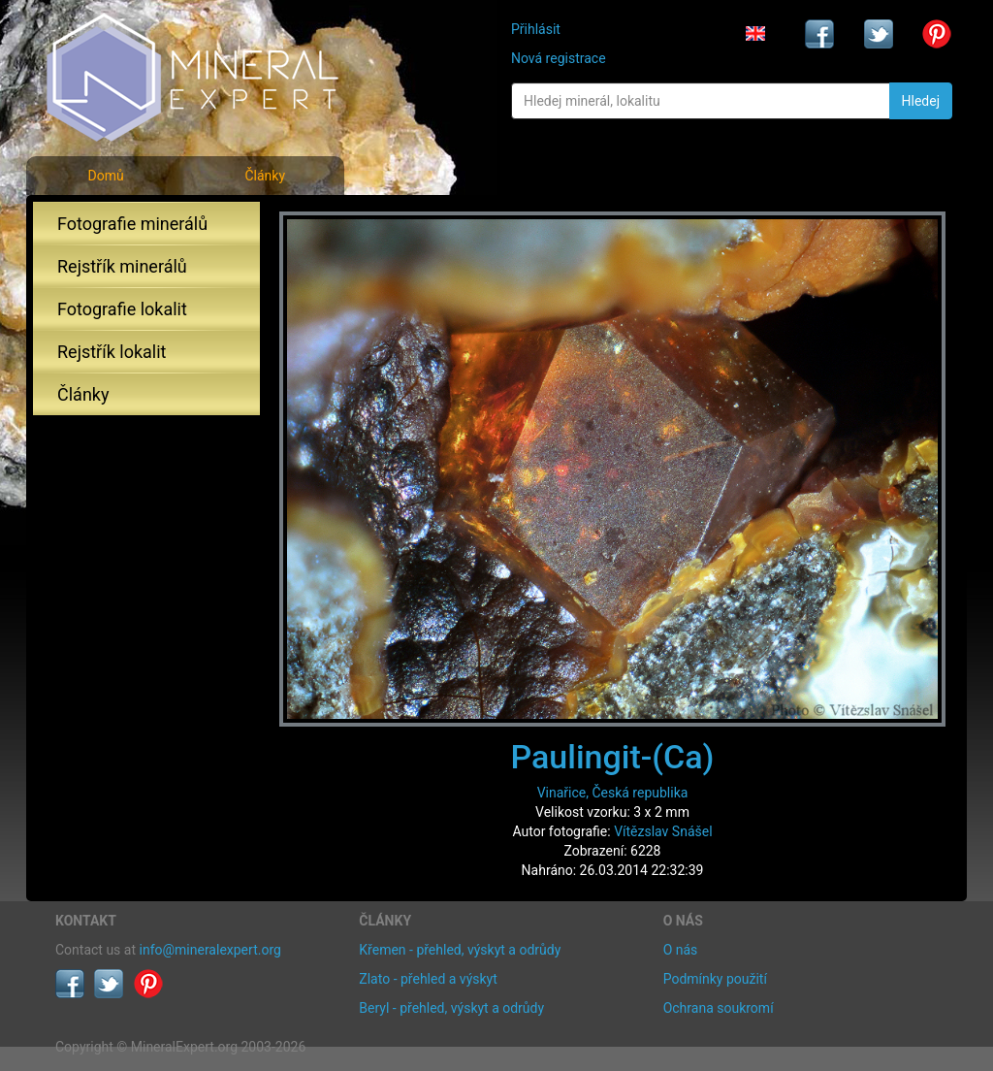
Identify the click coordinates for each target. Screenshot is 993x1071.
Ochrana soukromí (718, 1008)
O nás (680, 949)
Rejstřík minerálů (122, 266)
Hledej (921, 101)
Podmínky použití (715, 979)
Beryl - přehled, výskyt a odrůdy (451, 1008)
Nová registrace (558, 58)
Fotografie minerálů (132, 223)
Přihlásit (536, 29)
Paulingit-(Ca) (612, 756)
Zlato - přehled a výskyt (427, 979)
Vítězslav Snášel (663, 831)
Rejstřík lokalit (111, 351)
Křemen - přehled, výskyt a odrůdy (460, 949)
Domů (105, 175)
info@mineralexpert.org (210, 949)
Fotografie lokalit (122, 309)
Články (264, 175)
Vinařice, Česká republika (613, 792)
